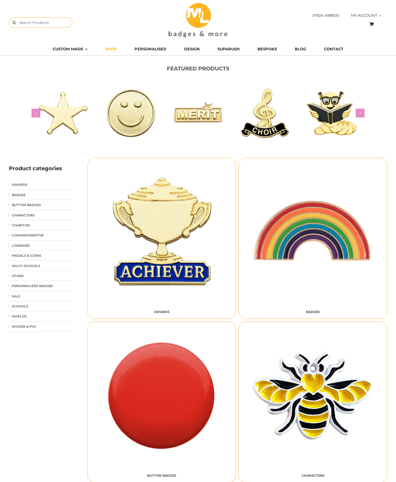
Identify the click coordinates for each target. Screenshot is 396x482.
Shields (19, 316)
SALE (16, 296)
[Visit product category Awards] (162, 238)
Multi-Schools (26, 266)
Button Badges (26, 205)
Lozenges (21, 246)
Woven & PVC (24, 327)
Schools (20, 306)
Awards (19, 185)
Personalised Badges (32, 286)
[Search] (14, 22)
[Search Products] (40, 22)
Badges (19, 195)
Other (18, 276)
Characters (23, 215)
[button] (35, 113)
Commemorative (28, 235)
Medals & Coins (26, 256)
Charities (21, 225)
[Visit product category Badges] (313, 238)
